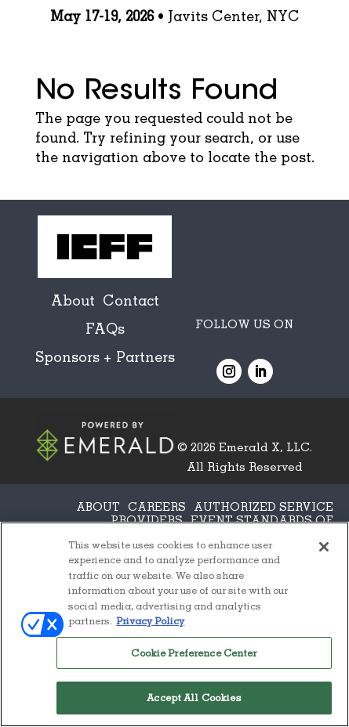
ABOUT (98, 506)
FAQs (105, 328)
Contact (131, 300)
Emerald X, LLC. (265, 446)
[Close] (324, 547)
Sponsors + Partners (105, 356)
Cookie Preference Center (193, 652)
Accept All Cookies (194, 697)
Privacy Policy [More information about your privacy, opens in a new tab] (150, 620)
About (73, 300)
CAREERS (157, 506)
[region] (174, 624)
